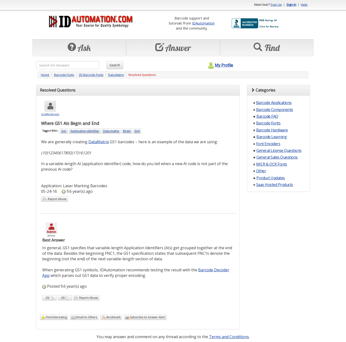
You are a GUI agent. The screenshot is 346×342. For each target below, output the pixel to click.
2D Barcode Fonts (91, 75)
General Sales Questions (277, 157)
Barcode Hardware (272, 130)
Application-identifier (84, 131)
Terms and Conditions (229, 336)
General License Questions (279, 150)
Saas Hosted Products (274, 184)
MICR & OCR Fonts (271, 164)
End (137, 131)
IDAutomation (203, 23)
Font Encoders (268, 143)
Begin (127, 131)
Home (45, 75)
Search (115, 65)
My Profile (220, 65)
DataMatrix (98, 141)
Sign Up (276, 4)
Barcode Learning (271, 136)
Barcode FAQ (267, 116)
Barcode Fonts (64, 75)
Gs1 (64, 131)
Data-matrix (111, 131)
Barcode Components (274, 109)
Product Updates (270, 177)
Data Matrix (116, 75)
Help (304, 4)
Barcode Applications (274, 102)
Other (261, 171)
